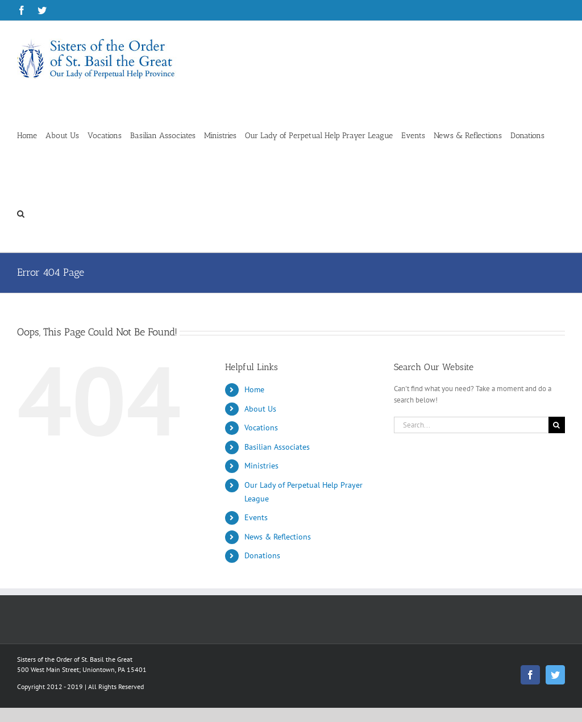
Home (254, 389)
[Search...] (471, 425)
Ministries (261, 465)
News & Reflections (277, 537)
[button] (20, 213)
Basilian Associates (277, 447)
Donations (262, 555)
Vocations (261, 427)
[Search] (556, 425)
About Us (260, 409)
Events (256, 517)
